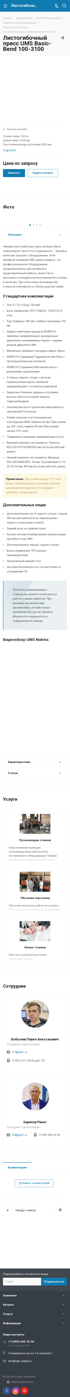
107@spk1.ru (19, 1090)
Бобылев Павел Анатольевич (35, 1077)
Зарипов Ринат (35, 1160)
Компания (10, 1295)
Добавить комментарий (34, 1221)
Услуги (8, 1314)
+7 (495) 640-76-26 (21, 1341)
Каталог (8, 1305)
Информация (12, 1323)
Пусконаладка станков (35, 878)
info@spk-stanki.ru (19, 1361)
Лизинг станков (35, 985)
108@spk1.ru (19, 1172)
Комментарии (17, 1205)
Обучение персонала (35, 936)
